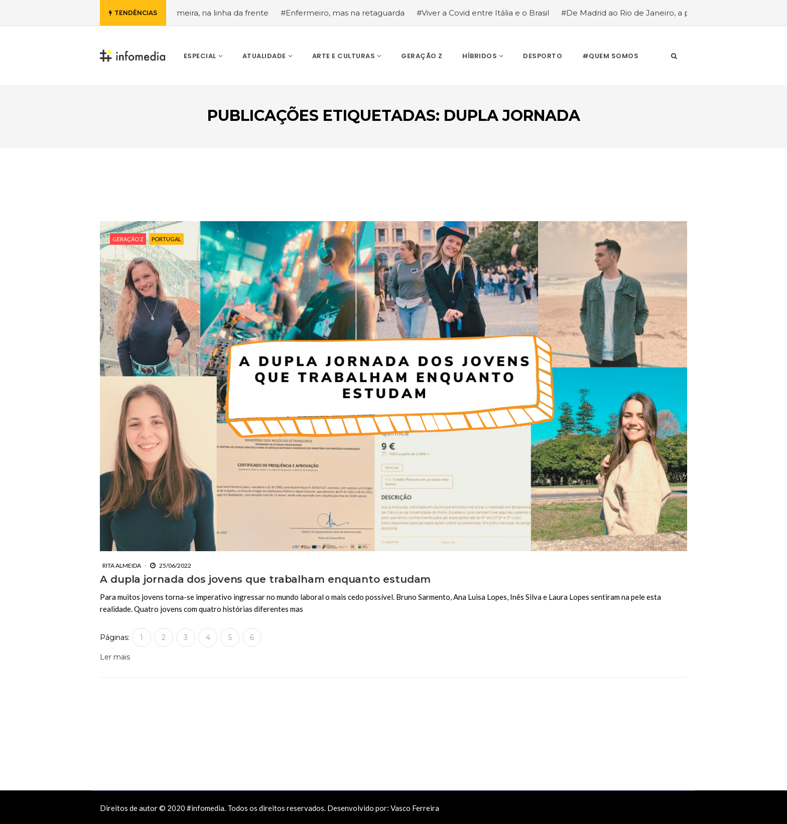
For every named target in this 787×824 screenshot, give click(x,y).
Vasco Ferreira (414, 807)
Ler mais (115, 657)
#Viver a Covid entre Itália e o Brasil (488, 13)
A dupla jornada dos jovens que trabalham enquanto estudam (265, 579)
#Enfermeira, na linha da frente (215, 13)
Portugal (166, 239)
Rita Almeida (121, 565)
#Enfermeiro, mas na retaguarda (348, 13)
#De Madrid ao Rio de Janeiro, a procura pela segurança (673, 13)
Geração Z (128, 239)
